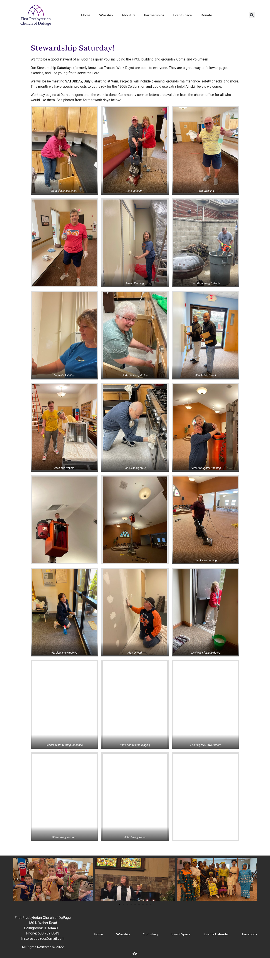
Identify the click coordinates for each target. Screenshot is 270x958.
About (128, 15)
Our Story (150, 934)
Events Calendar (216, 934)
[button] (252, 15)
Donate (206, 15)
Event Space (182, 15)
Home (86, 15)
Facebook (249, 934)
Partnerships (154, 15)
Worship (106, 15)
